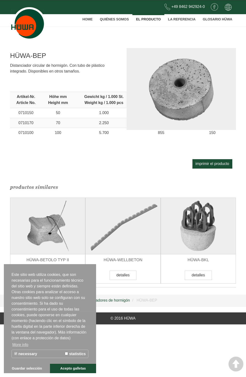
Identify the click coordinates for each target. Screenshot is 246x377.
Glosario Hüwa (217, 17)
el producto (147, 17)
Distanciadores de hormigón (106, 353)
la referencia (181, 17)
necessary (25, 354)
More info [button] (20, 345)
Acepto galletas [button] (73, 368)
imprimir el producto (212, 216)
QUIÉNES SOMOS (113, 17)
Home (86, 17)
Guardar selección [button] (27, 368)
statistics (75, 354)
